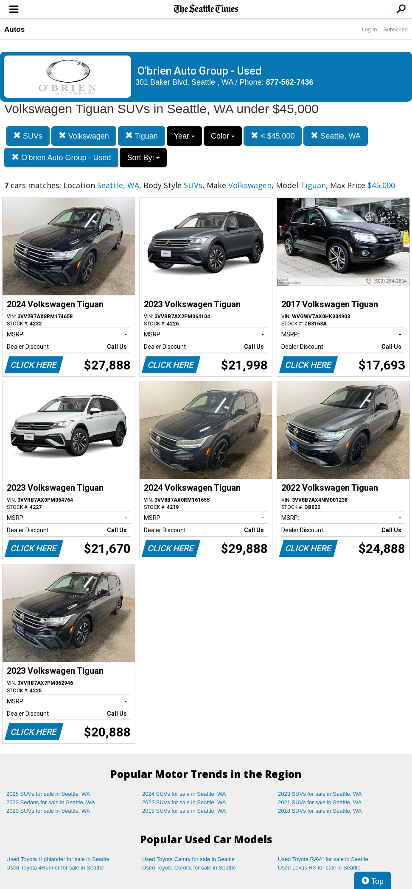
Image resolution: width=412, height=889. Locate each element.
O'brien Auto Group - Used (61, 157)
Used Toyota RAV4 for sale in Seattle (323, 859)
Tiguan (141, 135)
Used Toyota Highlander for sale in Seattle (57, 859)
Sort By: (143, 157)
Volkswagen (84, 135)
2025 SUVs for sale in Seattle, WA (48, 794)
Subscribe (395, 29)
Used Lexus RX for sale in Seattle (319, 867)
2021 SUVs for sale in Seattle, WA (320, 802)
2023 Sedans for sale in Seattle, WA (50, 802)
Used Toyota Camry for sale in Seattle (188, 859)
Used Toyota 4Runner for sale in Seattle (55, 867)
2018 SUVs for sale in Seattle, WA (320, 811)
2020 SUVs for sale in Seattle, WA (48, 811)
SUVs (27, 135)
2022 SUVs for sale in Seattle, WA (184, 802)
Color (223, 136)
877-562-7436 (290, 82)
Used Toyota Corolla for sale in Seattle (189, 867)
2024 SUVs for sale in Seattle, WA (184, 794)
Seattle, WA (335, 135)
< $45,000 (273, 135)
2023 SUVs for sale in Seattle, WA (320, 794)
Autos (14, 29)
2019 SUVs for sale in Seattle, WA (184, 811)
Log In (369, 29)
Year (184, 136)
